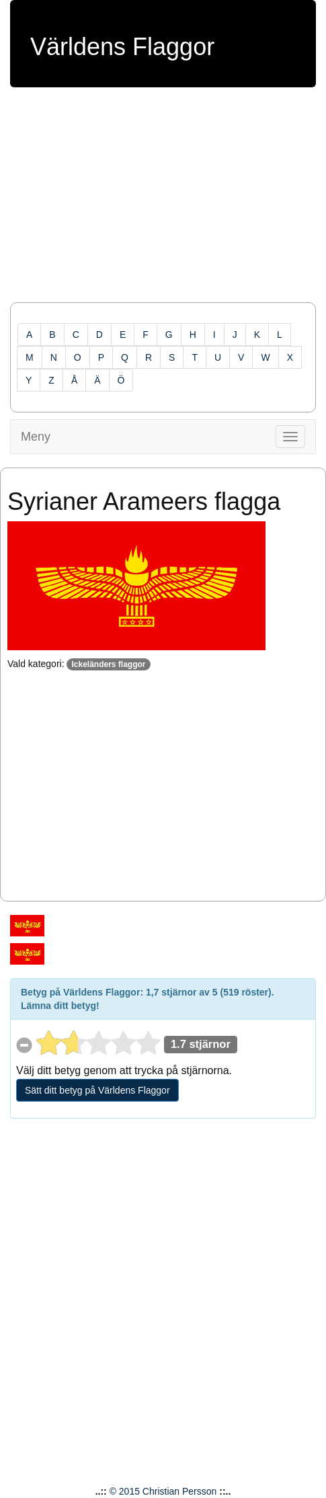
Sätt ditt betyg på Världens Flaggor (97, 1090)
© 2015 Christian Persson (163, 1491)
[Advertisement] (163, 201)
